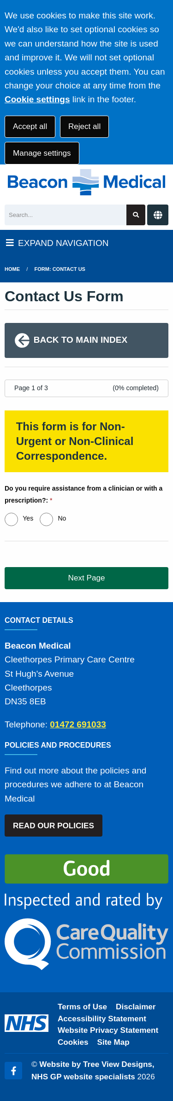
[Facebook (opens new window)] (13, 1070)
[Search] (65, 215)
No (62, 518)
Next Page (86, 578)
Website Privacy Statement (108, 1030)
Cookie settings (37, 99)
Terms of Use (82, 1006)
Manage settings (42, 153)
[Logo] (86, 182)
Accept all (30, 126)
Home (12, 269)
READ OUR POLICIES (53, 825)
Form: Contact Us (60, 269)
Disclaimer (135, 1006)
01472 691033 (78, 724)
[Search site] (135, 215)
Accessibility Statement (102, 1018)
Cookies (73, 1042)
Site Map (113, 1042)
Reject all (84, 126)
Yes (28, 518)
